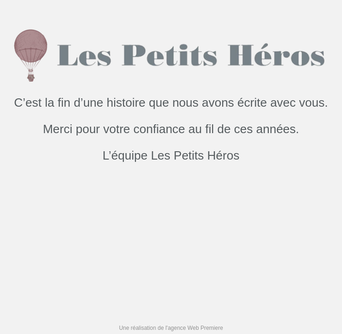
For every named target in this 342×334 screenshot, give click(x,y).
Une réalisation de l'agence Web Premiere (171, 328)
